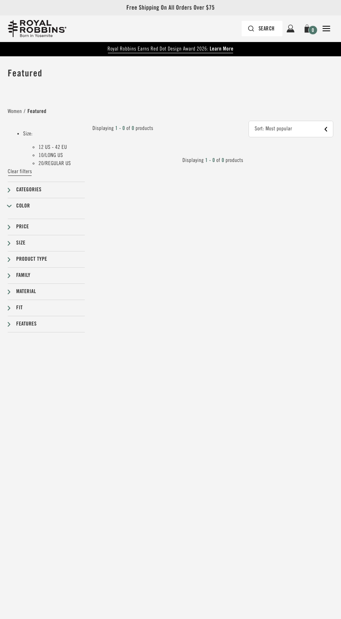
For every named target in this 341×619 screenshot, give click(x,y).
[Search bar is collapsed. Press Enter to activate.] (262, 28)
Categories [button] (29, 190)
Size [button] (20, 243)
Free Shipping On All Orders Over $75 (170, 7)
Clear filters (20, 172)
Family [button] (23, 275)
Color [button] (23, 206)
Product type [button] (31, 259)
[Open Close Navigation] (326, 28)
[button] (308, 28)
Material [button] (26, 291)
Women (15, 111)
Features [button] (26, 324)
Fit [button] (19, 308)
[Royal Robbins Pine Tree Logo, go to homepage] (37, 28)
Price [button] (22, 227)
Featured (36, 111)
